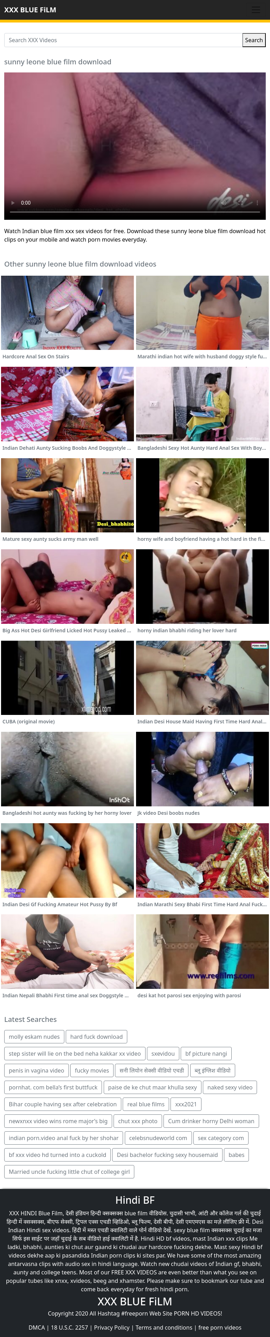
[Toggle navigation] (256, 10)
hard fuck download (96, 1037)
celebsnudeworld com (158, 1138)
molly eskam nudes (34, 1037)
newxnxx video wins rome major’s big (58, 1121)
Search (254, 40)
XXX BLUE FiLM (30, 9)
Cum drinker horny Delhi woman (211, 1121)
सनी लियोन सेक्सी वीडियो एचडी (152, 1070)
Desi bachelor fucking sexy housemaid (167, 1155)
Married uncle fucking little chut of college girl (69, 1172)
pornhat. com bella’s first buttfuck (53, 1087)
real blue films (146, 1104)
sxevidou (163, 1053)
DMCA (36, 1327)
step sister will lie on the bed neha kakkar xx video (75, 1053)
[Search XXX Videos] (123, 40)
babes (236, 1155)
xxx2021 (186, 1104)
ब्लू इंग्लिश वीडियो (213, 1070)
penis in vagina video (36, 1070)
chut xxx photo (138, 1121)
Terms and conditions (164, 1327)
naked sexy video (229, 1087)
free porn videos (220, 1327)
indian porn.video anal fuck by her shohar (63, 1138)
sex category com (221, 1138)
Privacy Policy (112, 1327)
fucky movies (92, 1070)
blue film (136, 1213)
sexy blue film (192, 1230)
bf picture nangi (206, 1053)
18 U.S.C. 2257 (69, 1327)
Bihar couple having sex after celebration (63, 1104)
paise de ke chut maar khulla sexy (152, 1087)
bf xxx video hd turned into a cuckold (57, 1155)
